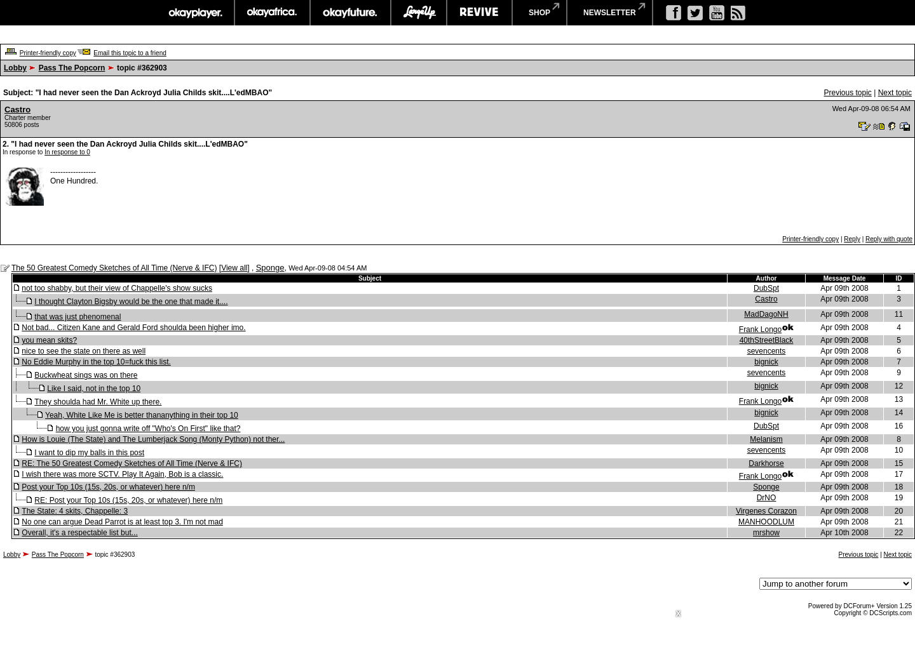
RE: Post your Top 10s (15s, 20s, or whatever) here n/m (128, 500)
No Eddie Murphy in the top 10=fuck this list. (96, 361)
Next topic (895, 92)
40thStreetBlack (767, 340)
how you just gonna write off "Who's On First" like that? (148, 428)
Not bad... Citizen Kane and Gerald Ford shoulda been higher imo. (133, 327)
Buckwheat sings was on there (85, 375)
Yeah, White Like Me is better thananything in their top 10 (141, 415)
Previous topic (847, 92)
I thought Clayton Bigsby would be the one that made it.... (130, 301)
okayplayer (195, 12)
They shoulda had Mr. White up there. (97, 401)
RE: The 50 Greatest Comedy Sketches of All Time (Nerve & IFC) (132, 463)
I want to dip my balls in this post (89, 452)
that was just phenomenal (77, 316)
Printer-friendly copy (48, 53)
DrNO (766, 497)
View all (234, 267)
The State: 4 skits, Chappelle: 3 (75, 511)
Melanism (766, 439)
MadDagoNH (766, 314)
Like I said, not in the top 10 (93, 388)
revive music (479, 12)
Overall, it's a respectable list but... (79, 532)
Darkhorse (766, 463)
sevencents (766, 351)
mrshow (766, 532)
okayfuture (350, 12)
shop (539, 12)
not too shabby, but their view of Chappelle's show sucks (117, 288)
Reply (852, 239)
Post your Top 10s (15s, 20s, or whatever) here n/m (108, 487)
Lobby (15, 67)
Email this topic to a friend (129, 53)
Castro (17, 109)
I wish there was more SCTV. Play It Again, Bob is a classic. (122, 474)
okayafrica (272, 12)
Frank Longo (760, 329)
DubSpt (766, 288)
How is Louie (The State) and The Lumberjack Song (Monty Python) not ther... (153, 439)
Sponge (270, 267)
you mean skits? (49, 340)
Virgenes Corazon (766, 511)
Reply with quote (888, 239)
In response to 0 (67, 152)
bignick (766, 361)
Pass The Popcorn (72, 67)
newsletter (609, 12)
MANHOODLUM (766, 521)
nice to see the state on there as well (84, 351)
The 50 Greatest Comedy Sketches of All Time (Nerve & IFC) (114, 267)
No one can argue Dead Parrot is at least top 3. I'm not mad (122, 521)
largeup (418, 12)
